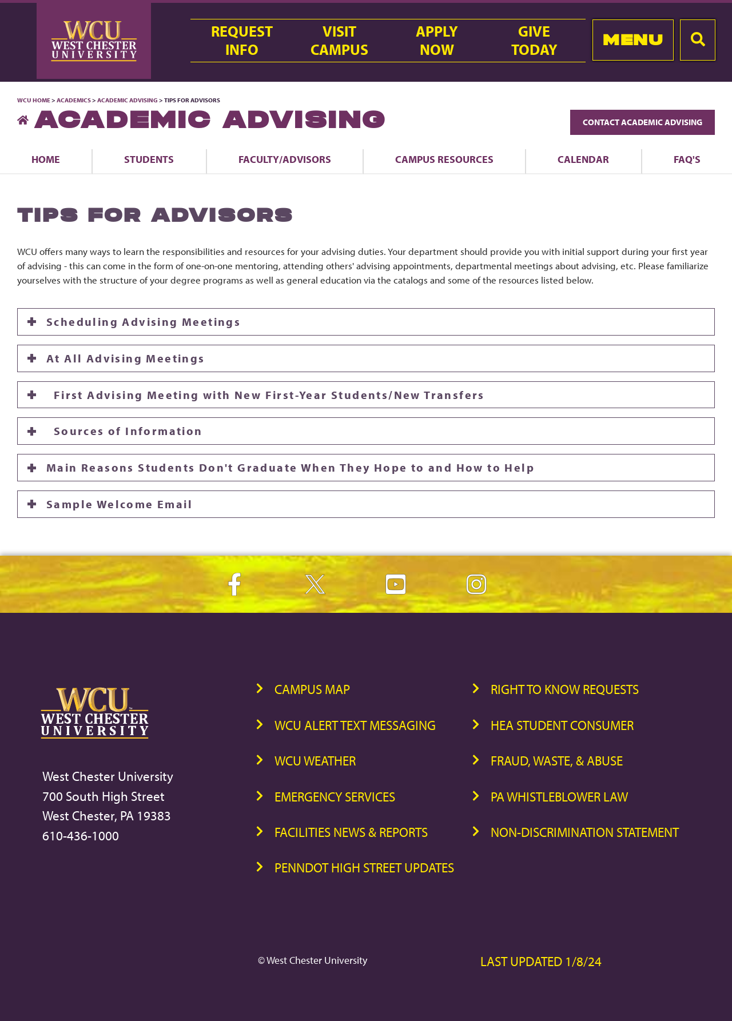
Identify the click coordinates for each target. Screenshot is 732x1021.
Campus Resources (444, 159)
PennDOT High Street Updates (364, 867)
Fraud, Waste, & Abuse (557, 760)
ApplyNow (437, 40)
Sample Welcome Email (119, 504)
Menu (633, 40)
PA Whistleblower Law (559, 796)
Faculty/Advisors (284, 159)
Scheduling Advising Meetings (143, 321)
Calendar (583, 159)
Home (45, 159)
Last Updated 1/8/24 (541, 961)
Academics (74, 100)
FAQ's (687, 159)
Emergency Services (334, 796)
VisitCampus (339, 40)
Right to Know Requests (565, 689)
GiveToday (534, 40)
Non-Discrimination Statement (585, 832)
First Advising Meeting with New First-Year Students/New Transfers (265, 395)
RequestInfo (242, 40)
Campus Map (312, 689)
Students (149, 159)
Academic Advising (128, 100)
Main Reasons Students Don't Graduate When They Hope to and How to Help (290, 467)
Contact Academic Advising (642, 122)
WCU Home (33, 100)
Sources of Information (124, 431)
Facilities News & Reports (351, 832)
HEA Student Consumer (562, 725)
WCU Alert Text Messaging (355, 725)
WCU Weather (315, 760)
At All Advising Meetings (125, 358)
